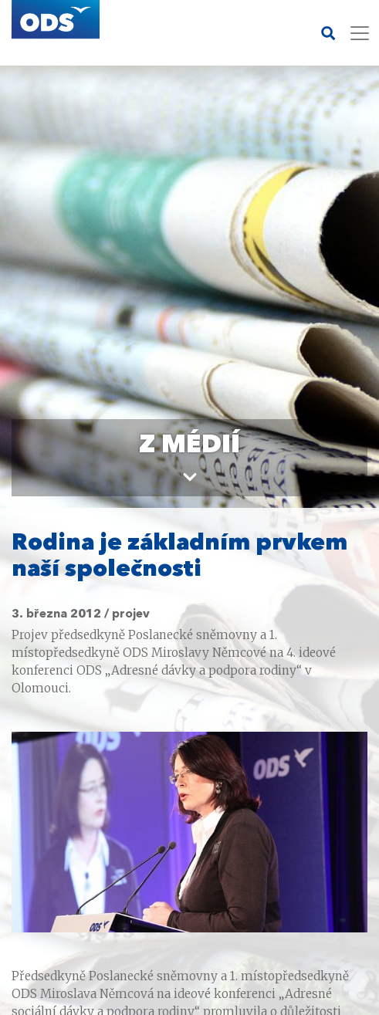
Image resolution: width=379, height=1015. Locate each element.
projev (131, 614)
